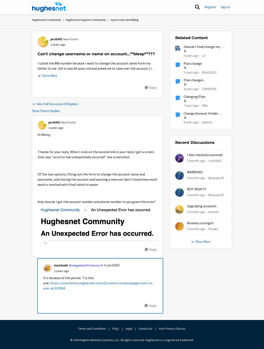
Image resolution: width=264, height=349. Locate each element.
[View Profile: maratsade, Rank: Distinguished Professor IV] (47, 268)
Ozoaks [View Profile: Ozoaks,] (213, 229)
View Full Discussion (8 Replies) (55, 104)
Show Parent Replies (46, 111)
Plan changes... (194, 80)
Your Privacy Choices (172, 329)
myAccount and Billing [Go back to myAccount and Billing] (125, 20)
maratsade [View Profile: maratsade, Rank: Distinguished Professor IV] (61, 265)
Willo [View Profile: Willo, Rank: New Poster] (205, 105)
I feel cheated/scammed (205, 155)
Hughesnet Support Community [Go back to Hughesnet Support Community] (86, 20)
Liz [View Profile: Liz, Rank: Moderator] (204, 56)
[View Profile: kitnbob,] (179, 209)
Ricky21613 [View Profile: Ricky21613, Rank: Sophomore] (209, 72)
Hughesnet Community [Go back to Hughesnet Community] (46, 20)
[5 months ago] (196, 160)
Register (210, 7)
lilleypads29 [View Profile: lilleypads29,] (216, 178)
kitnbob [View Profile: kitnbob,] (213, 212)
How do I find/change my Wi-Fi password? (205, 47)
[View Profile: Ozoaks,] (179, 226)
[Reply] (151, 88)
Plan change (193, 63)
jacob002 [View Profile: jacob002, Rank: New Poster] (56, 39)
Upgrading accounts (201, 206)
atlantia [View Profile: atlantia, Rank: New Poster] (207, 122)
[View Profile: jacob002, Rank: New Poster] (43, 42)
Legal (128, 329)
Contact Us (145, 329)
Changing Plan (194, 97)
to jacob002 (111, 265)
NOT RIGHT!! (196, 189)
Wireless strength (200, 223)
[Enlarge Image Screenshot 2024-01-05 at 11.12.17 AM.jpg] (98, 224)
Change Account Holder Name (201, 113)
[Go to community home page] (49, 7)
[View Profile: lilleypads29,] (179, 175)
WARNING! (195, 172)
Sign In (225, 7)
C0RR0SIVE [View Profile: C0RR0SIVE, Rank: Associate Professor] (209, 89)
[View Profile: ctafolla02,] (179, 158)
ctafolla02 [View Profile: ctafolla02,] (214, 161)
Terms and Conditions (92, 329)
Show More (47, 76)
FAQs (115, 329)
